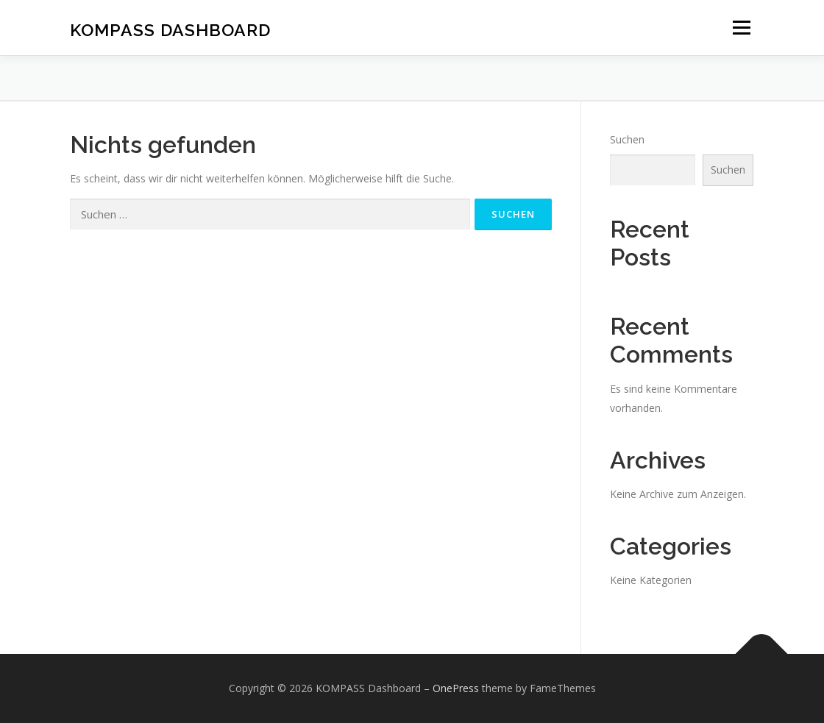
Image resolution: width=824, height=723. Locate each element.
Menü (741, 28)
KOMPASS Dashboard (170, 30)
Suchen (627, 139)
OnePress (456, 688)
